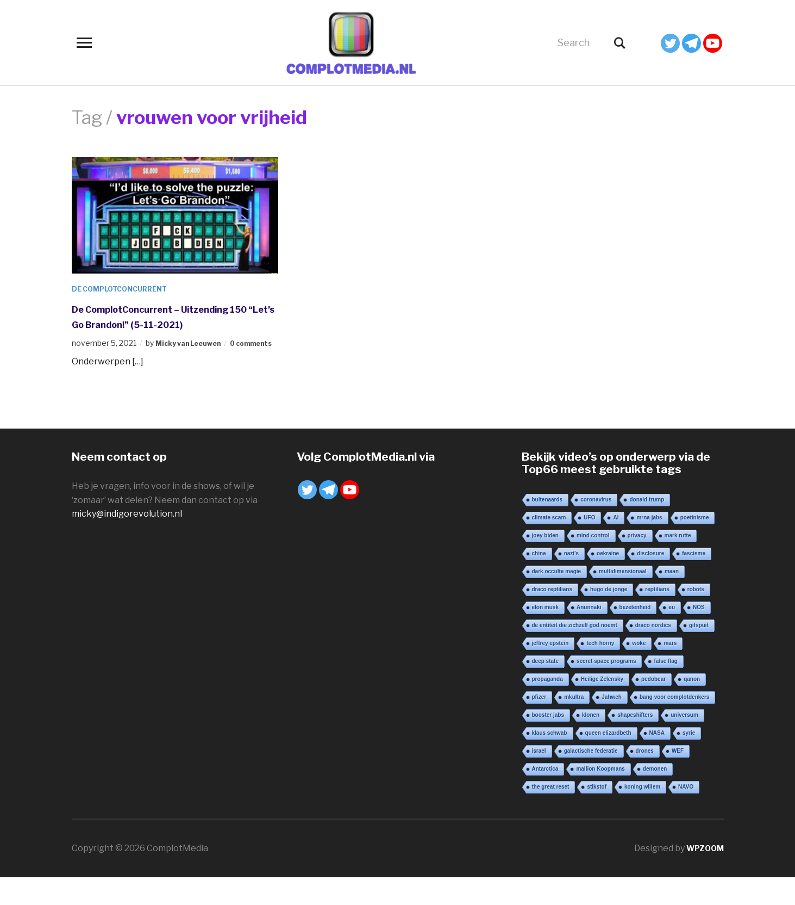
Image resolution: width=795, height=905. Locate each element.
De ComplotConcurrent (125, 288)
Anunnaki (589, 635)
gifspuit (699, 653)
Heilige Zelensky (602, 707)
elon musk (545, 635)
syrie (689, 761)
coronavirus (595, 527)
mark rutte (678, 563)
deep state (545, 689)
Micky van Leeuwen (193, 358)
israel (539, 779)
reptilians (657, 617)
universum (684, 743)
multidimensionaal (623, 599)
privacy (637, 563)
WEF (678, 779)
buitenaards (547, 527)
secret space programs (606, 689)
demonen (655, 796)
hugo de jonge (608, 617)
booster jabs (548, 743)
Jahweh (612, 725)
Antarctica (545, 796)
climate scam (549, 545)
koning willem (642, 814)
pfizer (539, 725)
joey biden (545, 563)
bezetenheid (635, 635)
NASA (657, 761)
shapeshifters (635, 743)
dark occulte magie (556, 599)
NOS (699, 635)
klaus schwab (549, 761)
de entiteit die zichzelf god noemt (574, 653)
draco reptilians (552, 617)
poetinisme (694, 545)
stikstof (596, 814)
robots (695, 617)
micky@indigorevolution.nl (127, 541)
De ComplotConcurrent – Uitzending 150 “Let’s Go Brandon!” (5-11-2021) (175, 323)
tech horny (600, 671)
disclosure (650, 581)
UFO (589, 545)
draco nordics (653, 653)
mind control (593, 563)
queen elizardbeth (608, 761)
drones (645, 779)
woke (639, 671)
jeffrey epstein (550, 671)
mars (670, 671)
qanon (692, 707)
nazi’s (571, 581)
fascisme (693, 581)
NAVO (685, 814)
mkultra (574, 725)
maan (672, 599)
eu (671, 635)
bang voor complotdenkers (674, 725)
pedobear (653, 707)
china (539, 581)
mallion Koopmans (600, 796)
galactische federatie (591, 779)
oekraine (608, 581)
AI (615, 545)
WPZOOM (702, 876)
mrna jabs (649, 545)
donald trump (646, 527)
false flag (665, 689)
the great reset (550, 814)
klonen (590, 743)
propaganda (547, 707)
